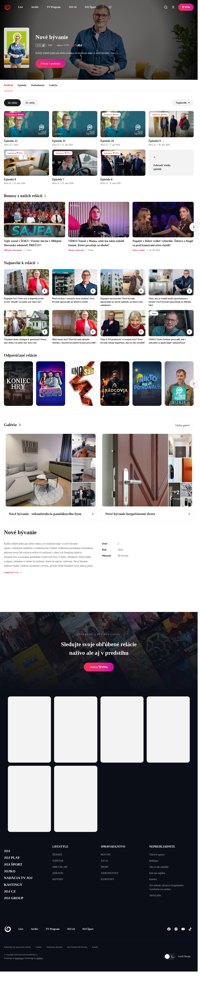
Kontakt (95, 953)
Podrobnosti (37, 85)
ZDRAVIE (57, 873)
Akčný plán (155, 895)
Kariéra (153, 879)
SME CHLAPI (59, 867)
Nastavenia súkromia (54, 953)
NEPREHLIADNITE (162, 846)
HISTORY (57, 879)
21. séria (30, 102)
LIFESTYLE (60, 846)
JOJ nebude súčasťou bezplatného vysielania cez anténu (166, 887)
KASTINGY (14, 889)
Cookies (38, 953)
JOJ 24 (72, 7)
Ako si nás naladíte (158, 867)
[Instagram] (175, 935)
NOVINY (106, 854)
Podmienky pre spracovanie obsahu (17, 953)
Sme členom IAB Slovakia (77, 953)
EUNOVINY (107, 879)
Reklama (153, 860)
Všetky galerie (182, 425)
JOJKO (10, 874)
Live (20, 7)
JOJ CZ (10, 896)
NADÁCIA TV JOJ (20, 881)
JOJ (7, 851)
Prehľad (8, 85)
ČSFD (41, 45)
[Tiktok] (190, 935)
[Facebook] (168, 935)
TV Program (54, 7)
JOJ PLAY (13, 859)
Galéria (53, 85)
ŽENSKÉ (57, 854)
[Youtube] (183, 935)
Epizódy (22, 85)
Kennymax (19, 964)
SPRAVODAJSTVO (113, 846)
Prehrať (99, 667)
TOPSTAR (57, 860)
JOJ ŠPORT (14, 866)
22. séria (12, 102)
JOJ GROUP (15, 904)
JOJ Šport (90, 7)
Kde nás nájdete (157, 873)
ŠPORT (105, 867)
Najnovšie (183, 102)
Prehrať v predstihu (50, 63)
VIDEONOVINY (110, 873)
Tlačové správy (157, 854)
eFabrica (39, 964)
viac (115, 53)
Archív (35, 7)
